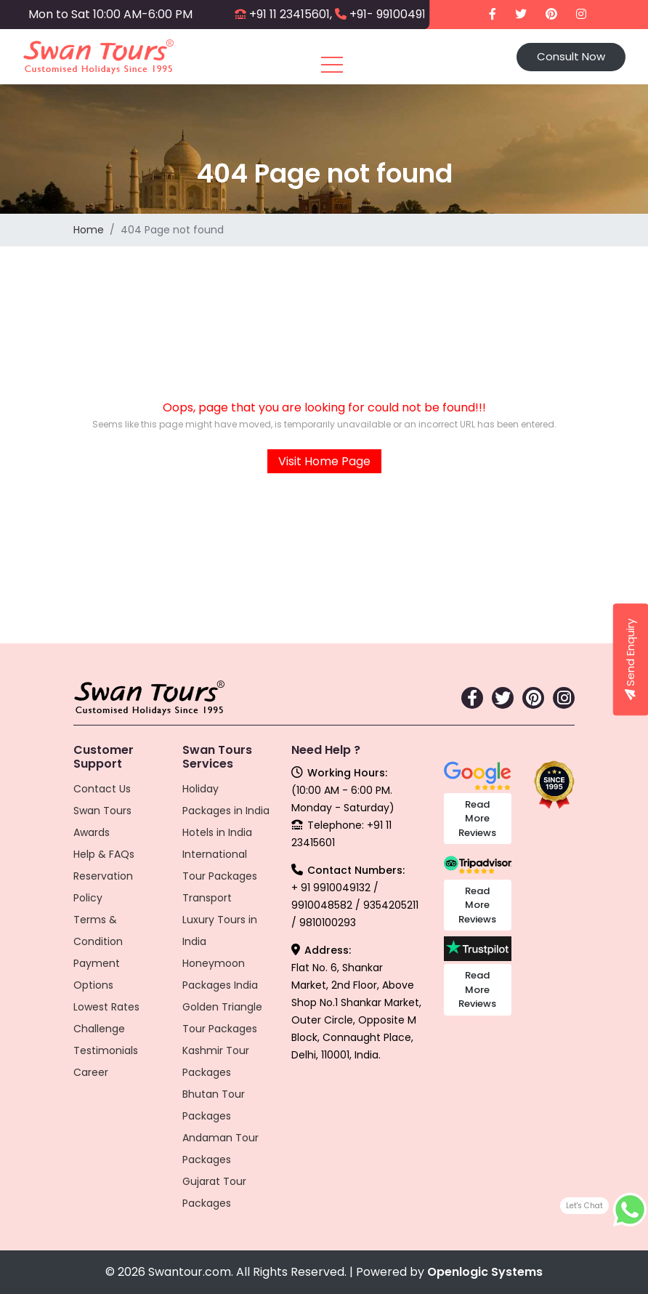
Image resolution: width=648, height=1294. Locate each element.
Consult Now (571, 56)
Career (90, 1072)
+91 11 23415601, (290, 14)
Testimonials (105, 1050)
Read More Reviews (477, 818)
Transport (207, 898)
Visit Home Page (324, 461)
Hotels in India (217, 832)
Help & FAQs (103, 854)
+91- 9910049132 (394, 14)
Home (88, 229)
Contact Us (102, 788)
